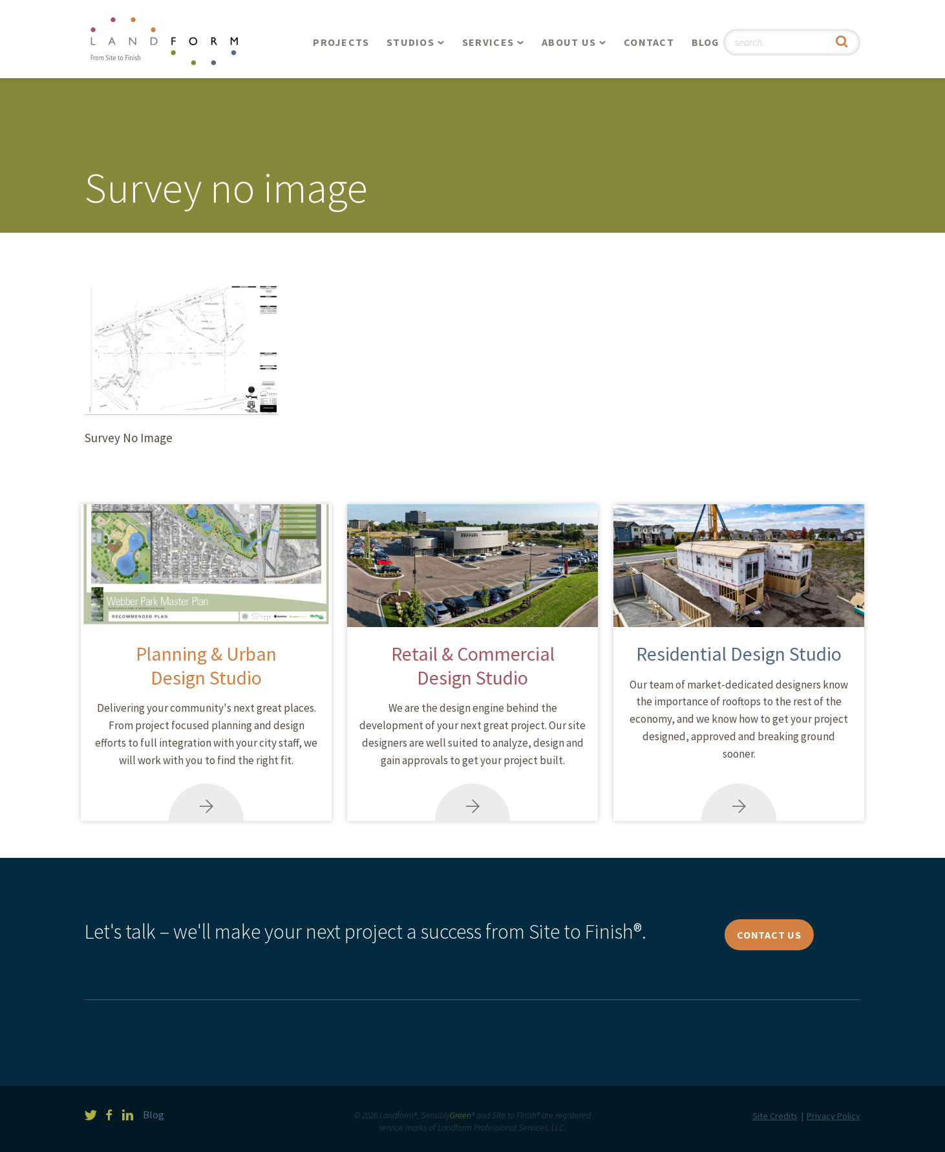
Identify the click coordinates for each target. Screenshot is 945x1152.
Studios (410, 42)
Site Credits (775, 1116)
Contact (649, 42)
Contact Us (769, 934)
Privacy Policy (833, 1116)
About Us (569, 42)
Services (488, 42)
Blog (705, 42)
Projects (341, 42)
